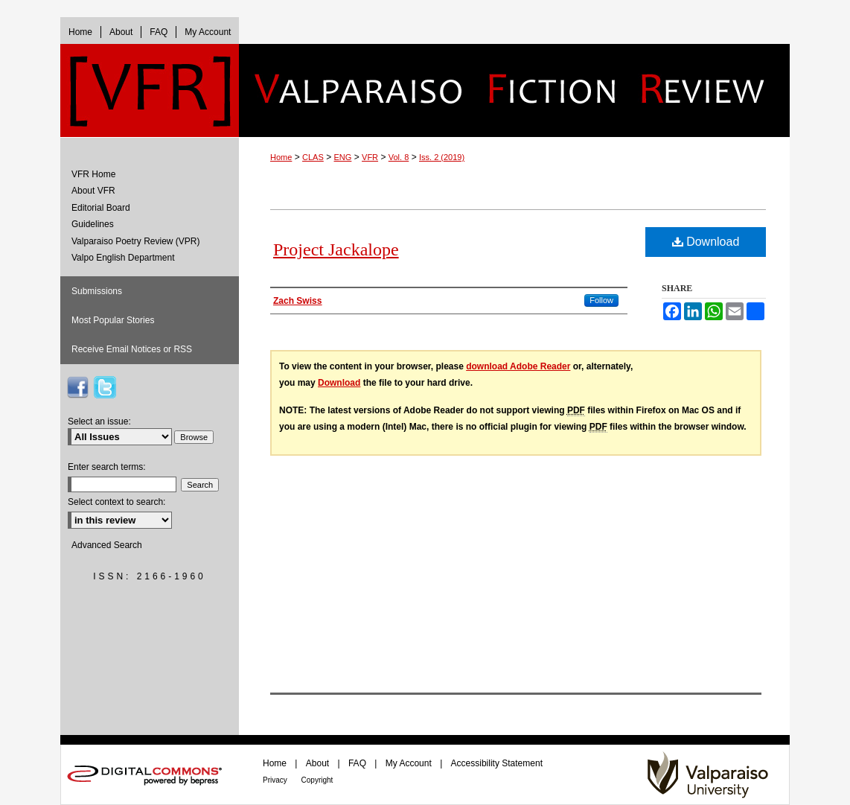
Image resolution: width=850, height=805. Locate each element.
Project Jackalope (336, 249)
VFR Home (93, 174)
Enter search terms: (107, 467)
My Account (410, 763)
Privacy (276, 780)
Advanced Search (106, 545)
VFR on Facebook (77, 387)
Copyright (317, 780)
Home (281, 157)
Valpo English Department (123, 257)
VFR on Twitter (105, 387)
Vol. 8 (399, 157)
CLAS (313, 157)
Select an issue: (99, 421)
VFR (370, 157)
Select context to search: (116, 502)
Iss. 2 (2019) (441, 157)
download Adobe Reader (518, 366)
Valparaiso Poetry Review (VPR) (135, 241)
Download (706, 241)
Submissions (96, 291)
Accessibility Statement (497, 763)
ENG (343, 157)
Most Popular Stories (112, 320)
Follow (601, 300)
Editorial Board (100, 208)
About (319, 763)
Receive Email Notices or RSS (131, 349)
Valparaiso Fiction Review (514, 90)
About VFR (93, 190)
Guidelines (92, 224)
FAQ (358, 763)
